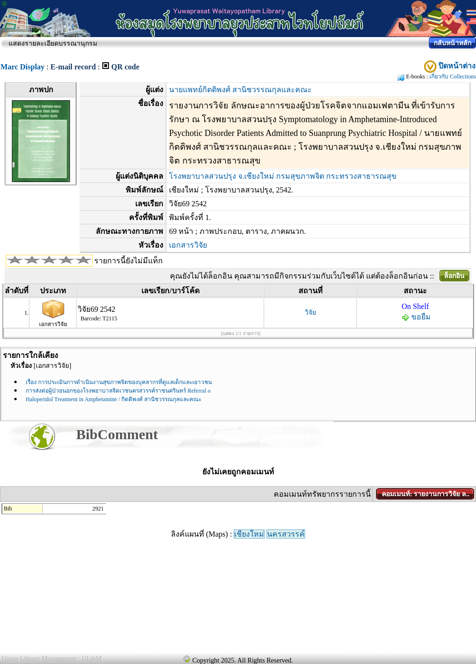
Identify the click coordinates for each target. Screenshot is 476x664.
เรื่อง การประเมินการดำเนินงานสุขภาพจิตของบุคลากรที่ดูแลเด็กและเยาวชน (119, 382)
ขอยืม (416, 317)
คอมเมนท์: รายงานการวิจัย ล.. (425, 494)
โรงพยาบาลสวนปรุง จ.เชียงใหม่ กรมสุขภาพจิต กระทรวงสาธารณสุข (283, 176)
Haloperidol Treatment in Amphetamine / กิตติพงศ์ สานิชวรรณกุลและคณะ (113, 399)
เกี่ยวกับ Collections (452, 76)
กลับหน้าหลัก (452, 43)
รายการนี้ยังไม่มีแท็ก (128, 261)
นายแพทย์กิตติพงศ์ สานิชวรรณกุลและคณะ (240, 90)
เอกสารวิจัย (188, 245)
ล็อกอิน (454, 275)
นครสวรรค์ (286, 534)
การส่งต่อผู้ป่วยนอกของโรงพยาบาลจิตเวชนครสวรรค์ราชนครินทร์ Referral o (118, 390)
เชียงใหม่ (249, 534)
